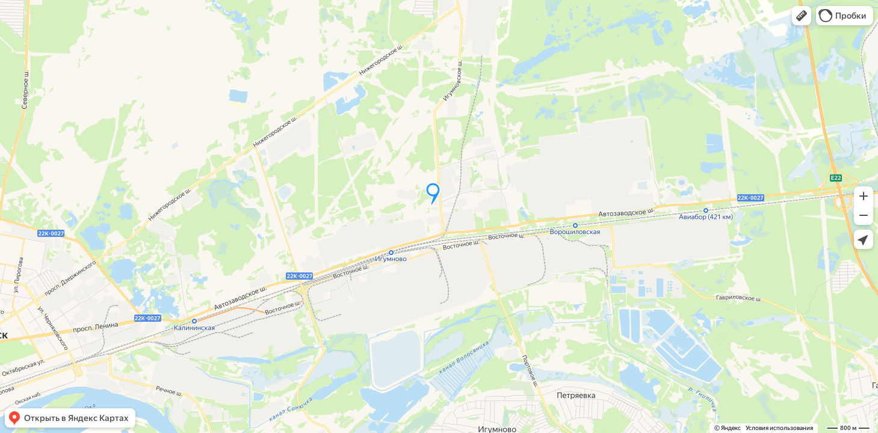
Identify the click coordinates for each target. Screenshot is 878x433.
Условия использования (779, 428)
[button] (801, 15)
